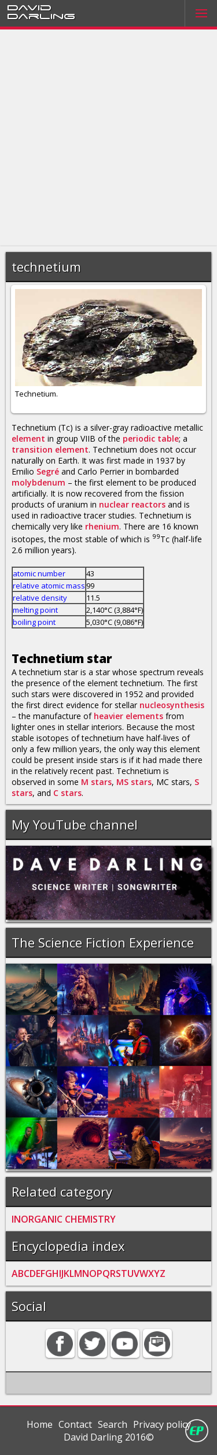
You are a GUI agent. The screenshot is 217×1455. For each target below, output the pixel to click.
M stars (96, 781)
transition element (50, 449)
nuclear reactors (132, 504)
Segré (47, 471)
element (28, 438)
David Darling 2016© (109, 1437)
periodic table (151, 438)
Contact (75, 1424)
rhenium (102, 526)
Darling (41, 15)
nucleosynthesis (171, 704)
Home (40, 1424)
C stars (67, 792)
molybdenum (38, 482)
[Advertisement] (108, 137)
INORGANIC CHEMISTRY (64, 1219)
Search (112, 1424)
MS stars (134, 781)
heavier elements (128, 715)
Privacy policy (162, 1424)
